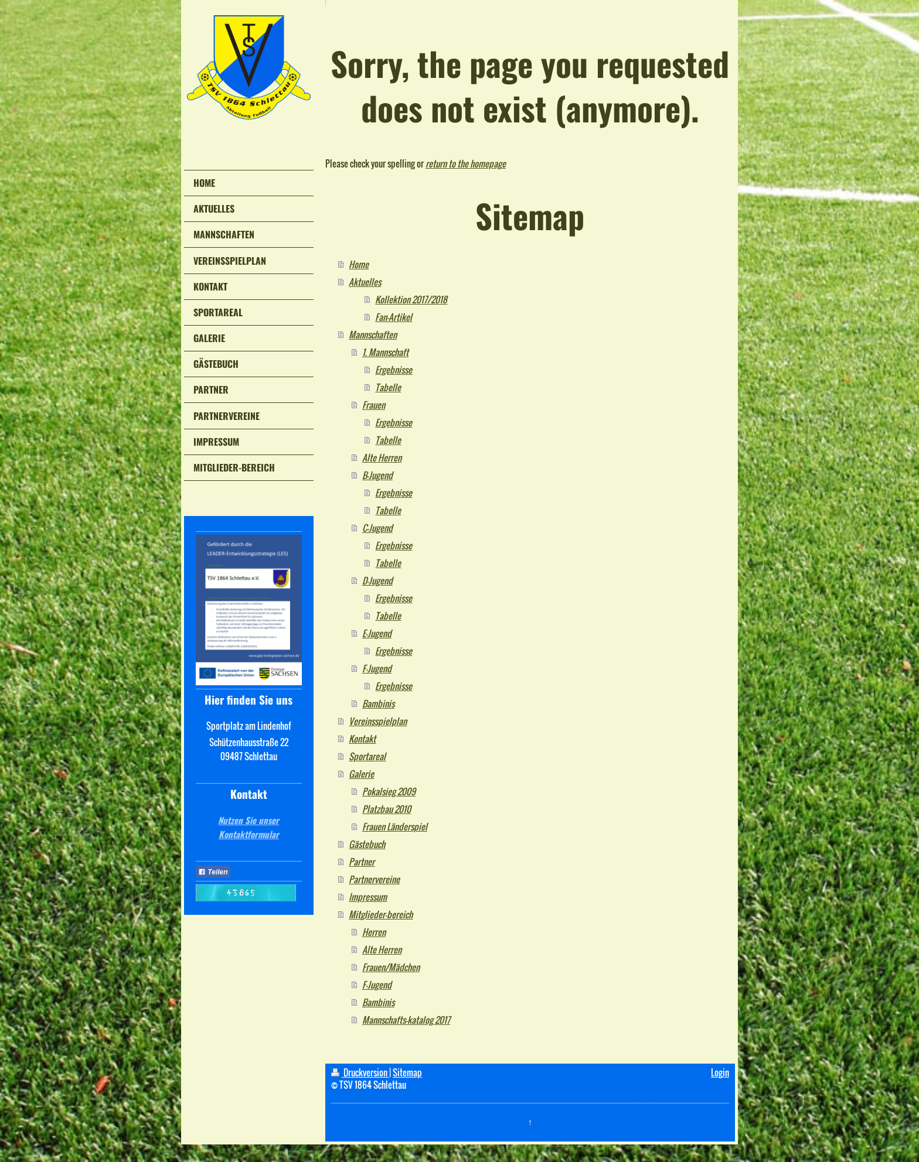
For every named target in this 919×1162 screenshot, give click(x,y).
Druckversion (360, 1072)
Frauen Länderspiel (394, 826)
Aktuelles (365, 281)
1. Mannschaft (385, 352)
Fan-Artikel (393, 316)
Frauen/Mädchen (391, 967)
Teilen (213, 872)
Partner (362, 861)
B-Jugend (377, 475)
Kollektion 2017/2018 (411, 299)
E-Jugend (377, 633)
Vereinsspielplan (378, 721)
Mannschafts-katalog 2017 (406, 1019)
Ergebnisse (393, 369)
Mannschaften (373, 334)
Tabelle (388, 387)
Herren (374, 931)
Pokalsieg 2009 (389, 791)
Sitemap (407, 1072)
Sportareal (367, 756)
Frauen (373, 404)
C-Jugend (377, 527)
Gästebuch (367, 844)
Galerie (361, 773)
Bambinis (378, 703)
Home (359, 264)
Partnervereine (374, 879)
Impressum (368, 896)
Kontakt (362, 738)
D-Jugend (377, 580)
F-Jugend (377, 668)
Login (720, 1072)
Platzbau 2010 (386, 808)
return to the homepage (466, 163)
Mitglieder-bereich (381, 914)
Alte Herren (381, 457)
